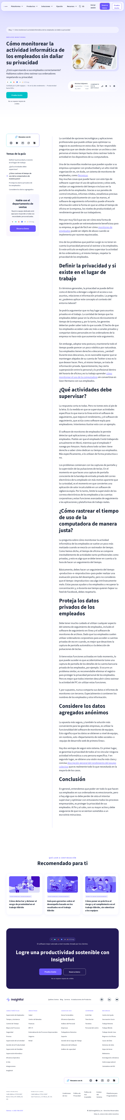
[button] (16, 6)
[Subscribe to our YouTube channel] (117, 999)
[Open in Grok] (29, 143)
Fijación (59, 6)
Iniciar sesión (93, 6)
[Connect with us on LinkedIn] (109, 999)
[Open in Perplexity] (23, 143)
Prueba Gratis (117, 6)
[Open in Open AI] (11, 143)
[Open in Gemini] (17, 143)
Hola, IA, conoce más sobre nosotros (106, 1114)
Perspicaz (83, 175)
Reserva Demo (105, 6)
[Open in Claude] (34, 143)
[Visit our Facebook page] (101, 999)
